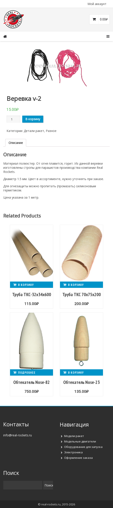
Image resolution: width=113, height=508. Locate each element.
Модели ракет (74, 436)
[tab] (15, 143)
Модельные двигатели (80, 441)
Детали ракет (34, 131)
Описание (16, 143)
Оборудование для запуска (83, 447)
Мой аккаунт (96, 4)
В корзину (32, 119)
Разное (51, 131)
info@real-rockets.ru (17, 435)
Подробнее (27, 373)
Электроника (73, 452)
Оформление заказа (78, 458)
